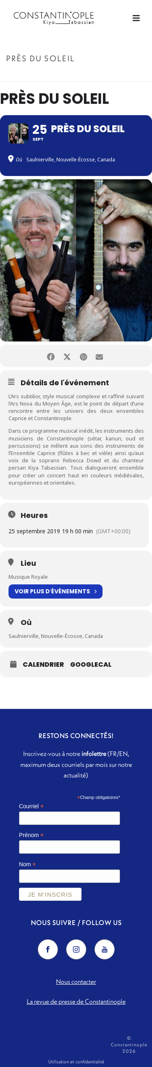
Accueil (56, 75)
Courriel (31, 806)
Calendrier (43, 664)
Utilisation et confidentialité (76, 1061)
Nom (27, 864)
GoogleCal (90, 664)
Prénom (31, 835)
